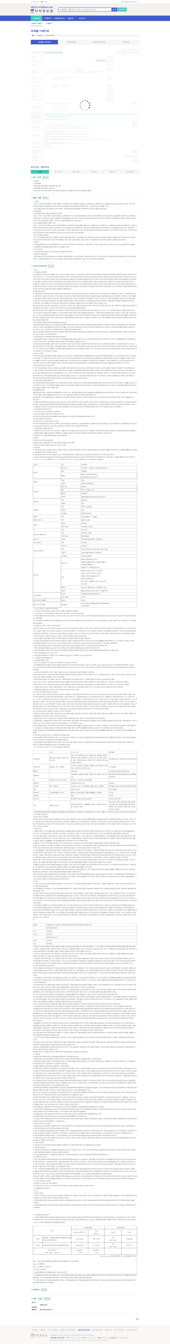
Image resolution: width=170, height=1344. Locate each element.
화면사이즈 (36, 2)
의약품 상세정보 (44, 42)
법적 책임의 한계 (97, 1330)
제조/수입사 (130, 172)
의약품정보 (48, 18)
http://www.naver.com (46, 1309)
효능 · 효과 (58, 172)
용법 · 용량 (76, 172)
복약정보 (112, 172)
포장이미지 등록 (132, 1330)
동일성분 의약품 (98, 42)
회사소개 (82, 18)
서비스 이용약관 (52, 1330)
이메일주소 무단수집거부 (68, 1330)
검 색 (114, 9)
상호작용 (125, 42)
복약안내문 (71, 42)
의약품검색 (63, 9)
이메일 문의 (108, 1330)
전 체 (39, 172)
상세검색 (122, 9)
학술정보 (71, 18)
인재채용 (42, 1330)
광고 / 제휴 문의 (119, 1330)
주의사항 (94, 172)
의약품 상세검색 (36, 23)
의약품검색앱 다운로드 (130, 2)
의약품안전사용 (59, 18)
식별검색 (49, 23)
